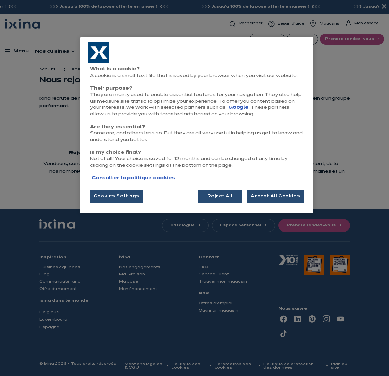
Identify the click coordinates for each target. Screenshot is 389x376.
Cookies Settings (116, 196)
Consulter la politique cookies (133, 178)
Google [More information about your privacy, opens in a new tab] (238, 108)
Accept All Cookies (275, 196)
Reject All (220, 196)
